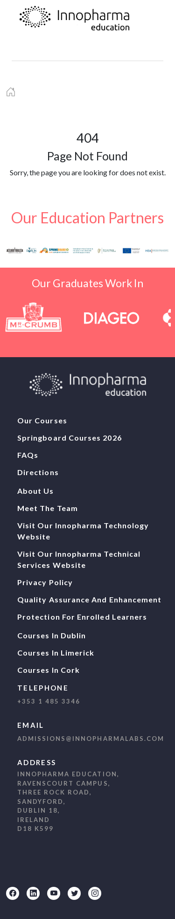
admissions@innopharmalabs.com (90, 738)
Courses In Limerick (55, 652)
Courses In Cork (48, 669)
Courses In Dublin (51, 635)
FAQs (27, 454)
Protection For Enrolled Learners (82, 616)
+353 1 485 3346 (48, 701)
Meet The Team (47, 508)
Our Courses (42, 420)
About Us (35, 490)
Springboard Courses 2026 (69, 437)
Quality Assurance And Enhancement (89, 599)
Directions (38, 472)
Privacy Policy (45, 582)
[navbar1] (31, 50)
